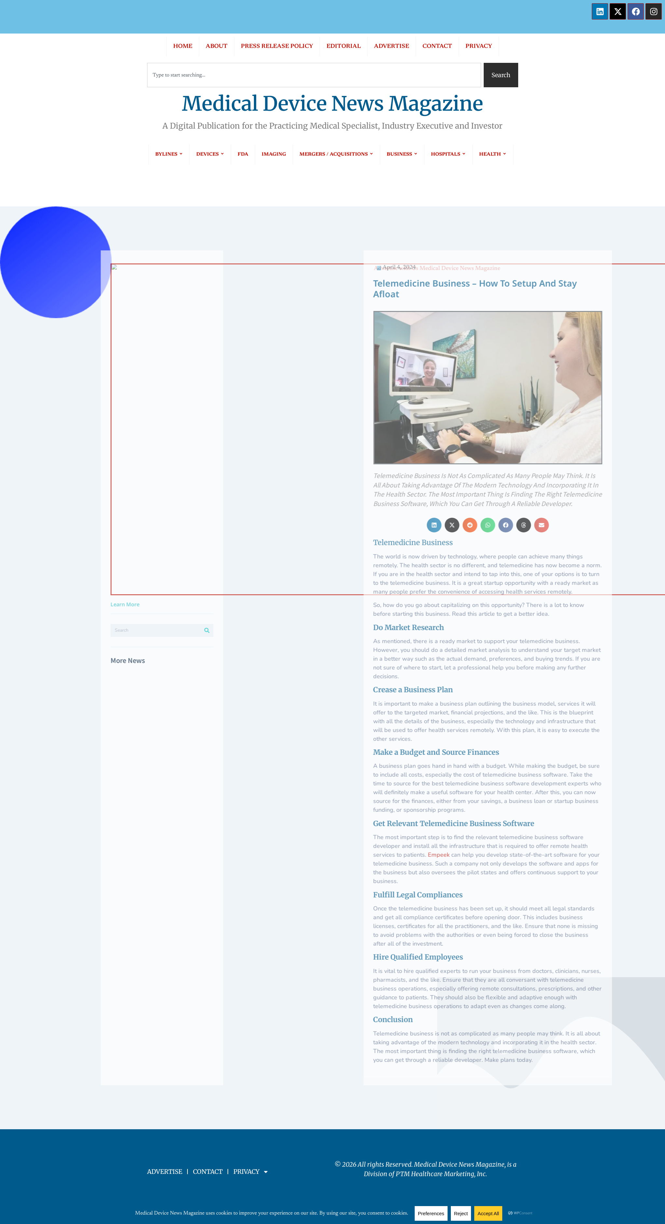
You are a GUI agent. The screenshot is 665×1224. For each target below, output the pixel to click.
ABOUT (217, 46)
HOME (182, 46)
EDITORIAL (343, 46)
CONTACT (437, 46)
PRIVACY (478, 46)
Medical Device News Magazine (332, 103)
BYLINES (169, 154)
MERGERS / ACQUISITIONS (336, 154)
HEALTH (492, 154)
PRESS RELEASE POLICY (277, 46)
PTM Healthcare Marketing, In (439, 1174)
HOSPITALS (448, 154)
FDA (243, 154)
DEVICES (210, 154)
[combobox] (314, 75)
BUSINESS (402, 154)
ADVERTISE (391, 46)
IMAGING (274, 154)
